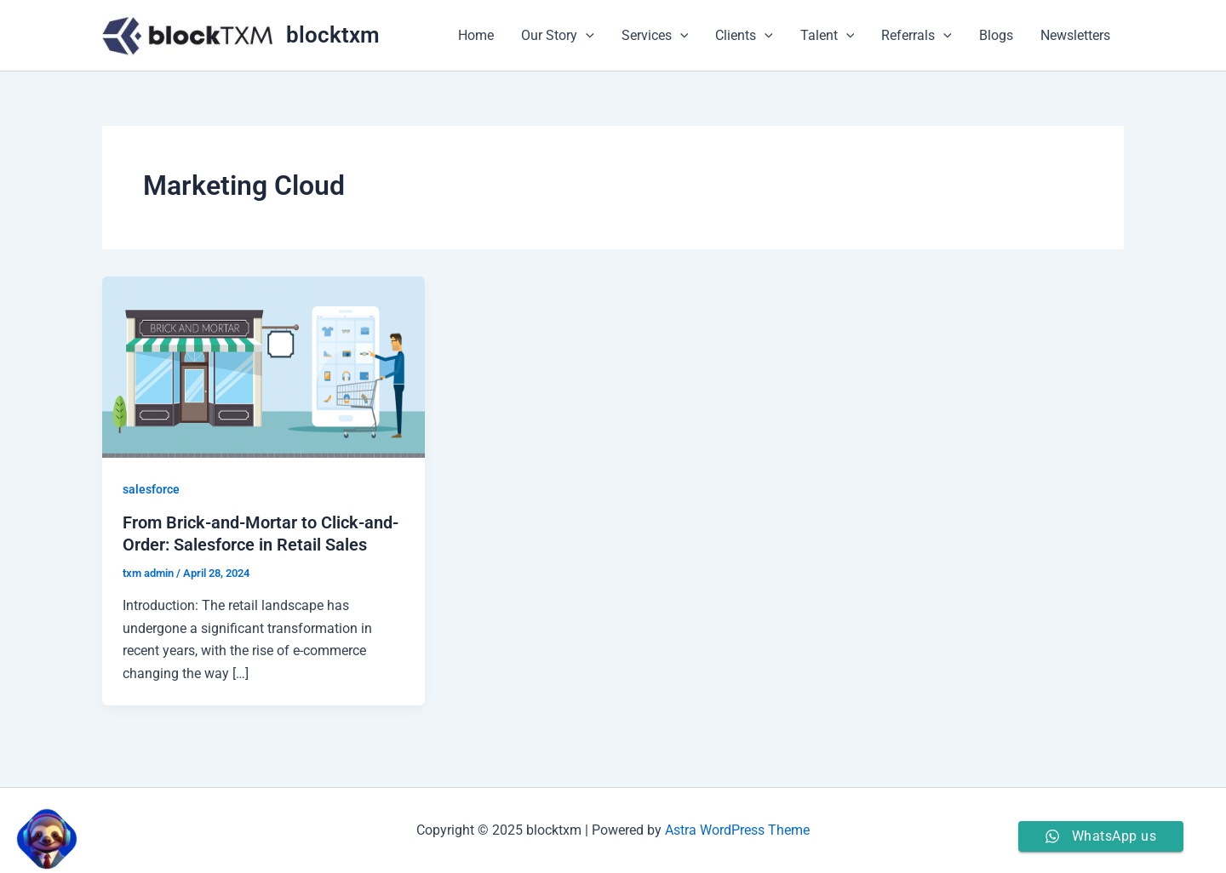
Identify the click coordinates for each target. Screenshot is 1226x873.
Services (655, 36)
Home (476, 35)
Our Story (557, 36)
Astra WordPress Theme (737, 830)
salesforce (151, 489)
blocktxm (333, 35)
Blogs (996, 35)
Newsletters (1075, 35)
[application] (585, 36)
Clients (744, 36)
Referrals (916, 36)
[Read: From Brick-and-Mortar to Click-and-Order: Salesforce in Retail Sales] (263, 366)
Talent (827, 36)
